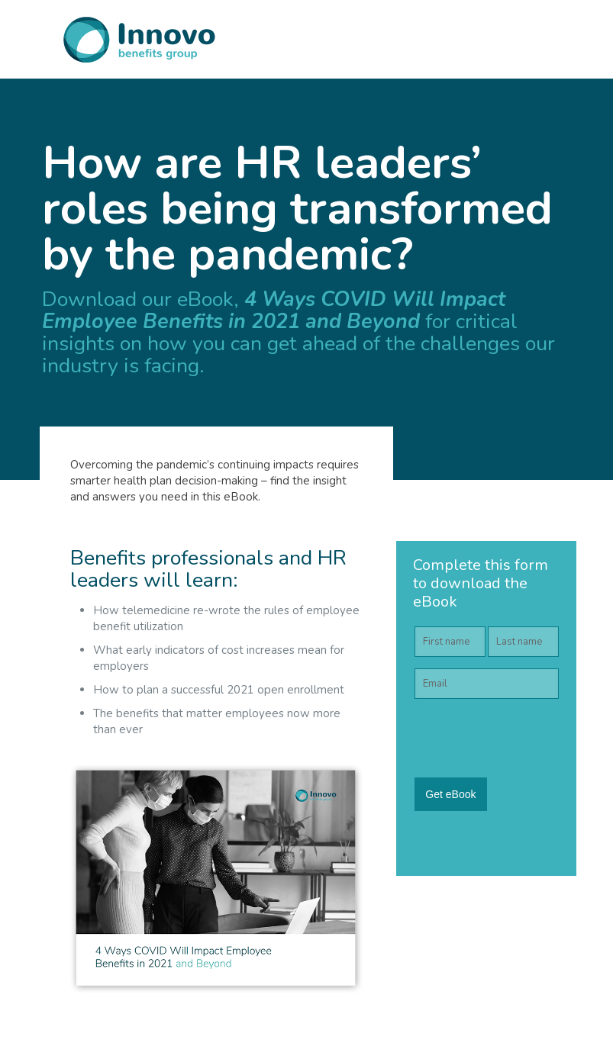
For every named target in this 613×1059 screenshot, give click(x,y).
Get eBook (450, 794)
